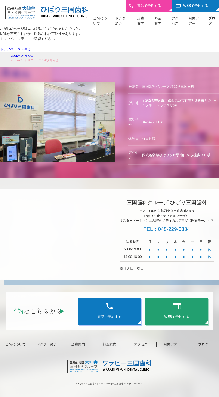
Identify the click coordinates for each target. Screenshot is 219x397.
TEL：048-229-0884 (167, 229)
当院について (15, 344)
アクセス (141, 344)
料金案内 (109, 344)
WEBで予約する (195, 5)
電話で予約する (149, 5)
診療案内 (78, 344)
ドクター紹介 (47, 344)
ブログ (203, 344)
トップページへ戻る (15, 49)
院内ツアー (172, 344)
